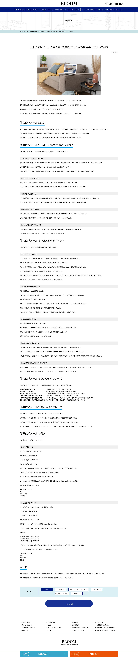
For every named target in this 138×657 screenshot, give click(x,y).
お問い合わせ (109, 10)
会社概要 (75, 622)
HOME (22, 32)
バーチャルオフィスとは (88, 10)
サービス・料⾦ (19, 10)
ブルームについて (32, 10)
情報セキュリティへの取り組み (106, 628)
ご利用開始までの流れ (46, 10)
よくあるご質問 (68, 10)
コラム (77, 10)
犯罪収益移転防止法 (103, 625)
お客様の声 (58, 10)
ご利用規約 (75, 625)
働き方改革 (76, 594)
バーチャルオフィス (60, 590)
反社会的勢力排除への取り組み (106, 630)
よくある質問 (51, 622)
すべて (46, 590)
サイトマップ (100, 622)
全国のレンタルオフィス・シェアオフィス (78, 590)
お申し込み (119, 10)
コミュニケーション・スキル (61, 594)
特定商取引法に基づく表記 (80, 628)
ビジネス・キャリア (96, 590)
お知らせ (100, 10)
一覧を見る (69, 603)
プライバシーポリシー (78, 630)
